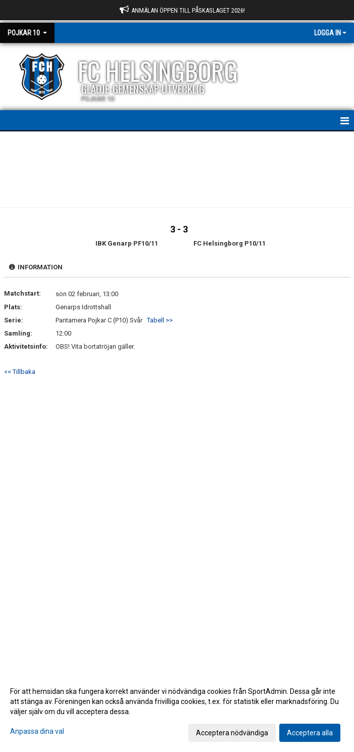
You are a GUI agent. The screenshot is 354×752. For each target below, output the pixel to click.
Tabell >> (160, 320)
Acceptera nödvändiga (232, 733)
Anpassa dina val (37, 731)
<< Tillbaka (19, 371)
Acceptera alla (310, 733)
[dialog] (177, 711)
